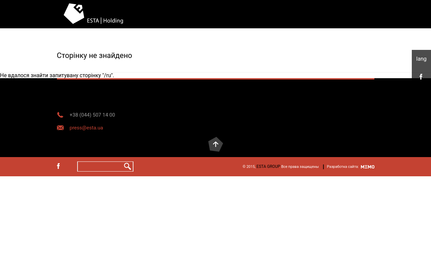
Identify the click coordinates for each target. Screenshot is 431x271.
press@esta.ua (86, 128)
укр (421, 59)
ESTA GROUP (268, 166)
